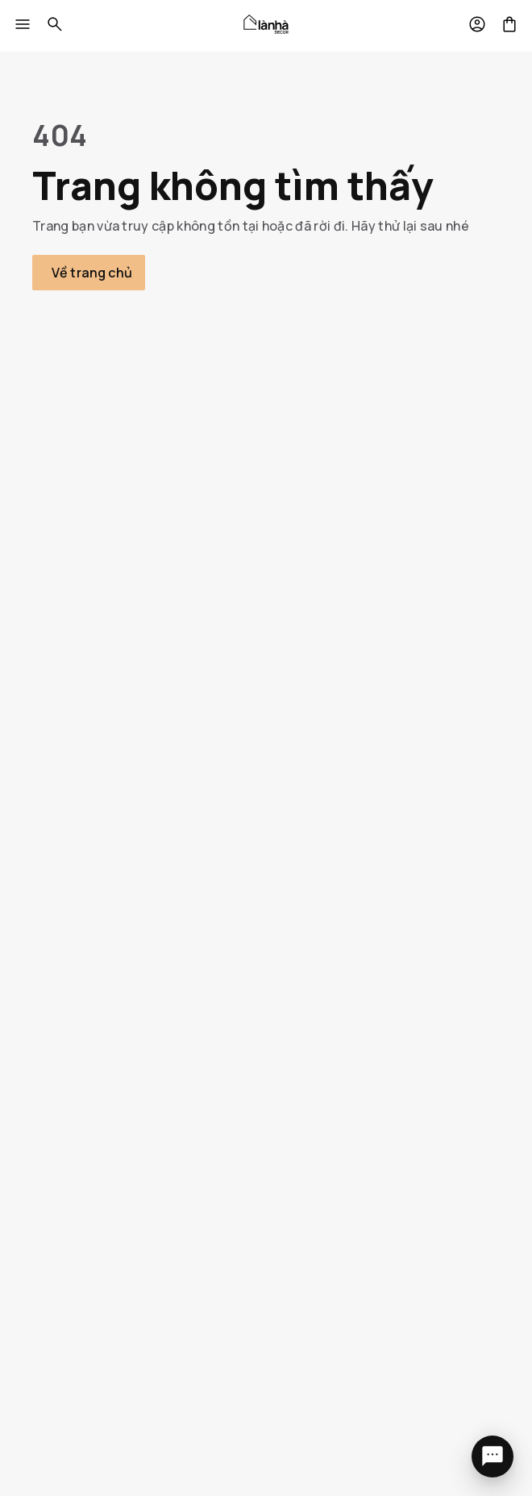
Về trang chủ (92, 272)
